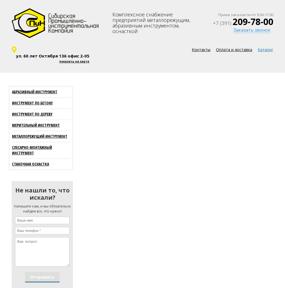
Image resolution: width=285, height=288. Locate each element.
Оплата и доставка (234, 49)
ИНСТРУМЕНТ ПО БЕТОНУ (32, 103)
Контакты (201, 49)
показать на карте (74, 61)
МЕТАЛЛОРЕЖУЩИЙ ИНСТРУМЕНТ (39, 136)
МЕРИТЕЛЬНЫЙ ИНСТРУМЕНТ (36, 125)
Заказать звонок (252, 30)
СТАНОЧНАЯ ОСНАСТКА (30, 164)
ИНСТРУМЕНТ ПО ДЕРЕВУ (32, 114)
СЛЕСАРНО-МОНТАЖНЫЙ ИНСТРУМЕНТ (32, 150)
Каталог (265, 49)
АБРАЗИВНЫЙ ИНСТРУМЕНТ (34, 91)
